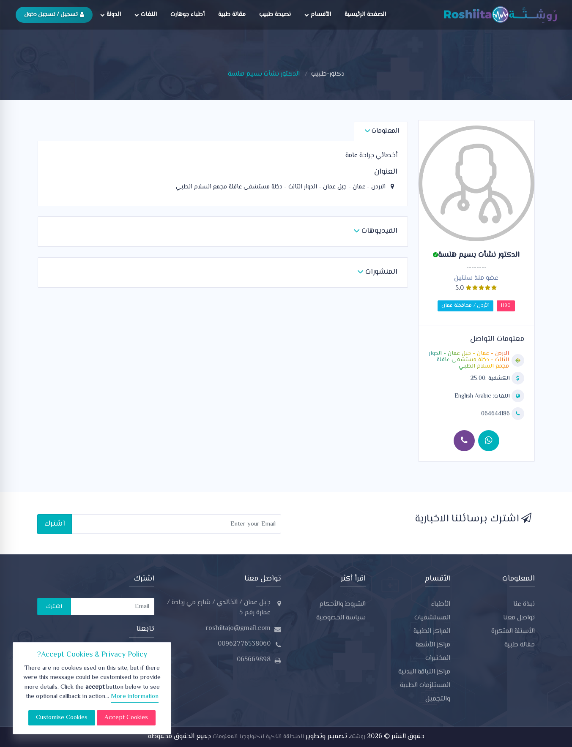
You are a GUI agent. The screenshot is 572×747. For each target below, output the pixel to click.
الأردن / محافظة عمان (465, 306)
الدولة (110, 14)
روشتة (357, 737)
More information (135, 696)
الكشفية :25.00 (491, 378)
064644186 (496, 414)
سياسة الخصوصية (341, 618)
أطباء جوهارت (187, 14)
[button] (375, 231)
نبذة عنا (524, 604)
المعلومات (382, 131)
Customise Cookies (62, 717)
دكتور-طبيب (328, 74)
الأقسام (317, 14)
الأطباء (440, 604)
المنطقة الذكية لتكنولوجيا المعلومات (257, 737)
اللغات (145, 14)
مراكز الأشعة (433, 645)
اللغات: (483, 396)
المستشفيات (432, 618)
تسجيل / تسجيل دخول (54, 14)
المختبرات (437, 658)
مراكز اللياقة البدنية (424, 672)
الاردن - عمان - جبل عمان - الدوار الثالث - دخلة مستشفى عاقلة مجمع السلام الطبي (469, 360)
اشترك (54, 523)
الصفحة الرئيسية (365, 14)
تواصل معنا (519, 618)
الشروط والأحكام (342, 604)
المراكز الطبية (431, 631)
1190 (506, 306)
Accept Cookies (126, 717)
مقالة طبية (232, 14)
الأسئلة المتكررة (513, 631)
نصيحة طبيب (275, 14)
